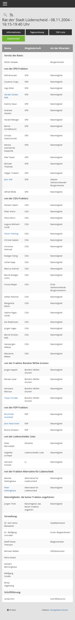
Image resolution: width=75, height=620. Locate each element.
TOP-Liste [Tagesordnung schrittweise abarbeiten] (60, 32)
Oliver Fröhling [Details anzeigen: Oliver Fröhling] (11, 233)
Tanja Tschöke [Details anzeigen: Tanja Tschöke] (11, 398)
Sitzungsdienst (59, 610)
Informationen (14, 32)
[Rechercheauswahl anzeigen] (5, 15)
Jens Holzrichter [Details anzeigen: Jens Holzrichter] (11, 423)
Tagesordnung (37, 32)
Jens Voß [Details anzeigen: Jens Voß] (8, 179)
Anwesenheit (13, 38)
